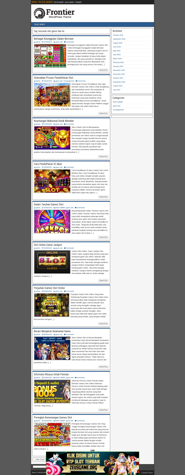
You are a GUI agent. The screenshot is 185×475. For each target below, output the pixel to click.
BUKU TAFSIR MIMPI (42, 2)
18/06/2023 (48, 167)
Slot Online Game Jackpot (48, 244)
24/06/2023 (48, 81)
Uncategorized (69, 81)
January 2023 (118, 66)
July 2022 (116, 90)
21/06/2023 (48, 124)
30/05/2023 (48, 421)
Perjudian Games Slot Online (49, 288)
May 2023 (116, 51)
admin (38, 42)
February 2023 (118, 62)
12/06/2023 (48, 248)
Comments (70, 42)
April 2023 (117, 55)
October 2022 (118, 78)
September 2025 (119, 39)
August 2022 (117, 86)
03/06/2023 (48, 378)
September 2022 (119, 82)
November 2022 (119, 74)
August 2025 (117, 43)
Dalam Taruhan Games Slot (48, 204)
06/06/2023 (48, 334)
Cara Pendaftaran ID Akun (48, 164)
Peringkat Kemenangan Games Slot (53, 417)
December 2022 (119, 70)
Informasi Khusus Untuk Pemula (51, 374)
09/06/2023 (48, 291)
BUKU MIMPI (39, 24)
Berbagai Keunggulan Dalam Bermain (53, 38)
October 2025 (118, 35)
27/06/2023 (48, 42)
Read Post (103, 70)
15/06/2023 (48, 208)
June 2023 (117, 47)
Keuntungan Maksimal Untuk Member (54, 120)
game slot (58, 42)
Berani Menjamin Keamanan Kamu (52, 331)
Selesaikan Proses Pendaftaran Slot (53, 77)
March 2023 (117, 59)
